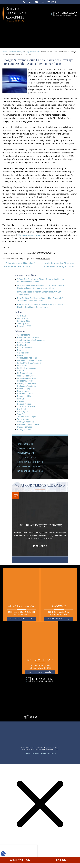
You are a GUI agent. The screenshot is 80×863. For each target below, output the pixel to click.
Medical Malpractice (26, 375)
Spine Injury (22, 410)
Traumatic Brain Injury (26, 415)
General (20, 369)
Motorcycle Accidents (26, 377)
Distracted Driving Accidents (29, 359)
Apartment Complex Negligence (31, 339)
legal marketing (35, 748)
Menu (54, 2)
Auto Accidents (23, 341)
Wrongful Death (24, 428)
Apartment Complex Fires (28, 336)
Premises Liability (24, 392)
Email (36, 2)
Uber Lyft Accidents (25, 421)
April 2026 (21, 315)
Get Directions (17, 617)
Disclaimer (35, 752)
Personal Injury (23, 387)
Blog (27, 51)
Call (30, 2)
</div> (19, 852)
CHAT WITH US (20, 860)
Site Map (27, 752)
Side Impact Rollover (26, 405)
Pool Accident (23, 390)
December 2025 (24, 325)
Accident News (23, 334)
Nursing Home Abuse (26, 382)
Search (43, 2)
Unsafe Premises (24, 426)
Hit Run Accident (24, 372)
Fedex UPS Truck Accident (29, 362)
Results (20, 400)
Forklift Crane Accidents (27, 367)
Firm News (22, 364)
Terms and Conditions (48, 752)
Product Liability (24, 395)
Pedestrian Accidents (26, 385)
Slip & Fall (21, 408)
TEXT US (60, 860)
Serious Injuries (24, 403)
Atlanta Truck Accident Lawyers (13, 51)
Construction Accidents (27, 357)
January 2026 (23, 322)
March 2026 (22, 317)
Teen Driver (22, 413)
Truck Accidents (24, 418)
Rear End (21, 398)
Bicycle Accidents (24, 346)
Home (24, 2)
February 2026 (23, 320)
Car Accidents (35, 51)
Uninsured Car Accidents (28, 423)
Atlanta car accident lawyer (29, 233)
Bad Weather (23, 344)
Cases (20, 354)
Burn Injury (22, 349)
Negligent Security (25, 380)
